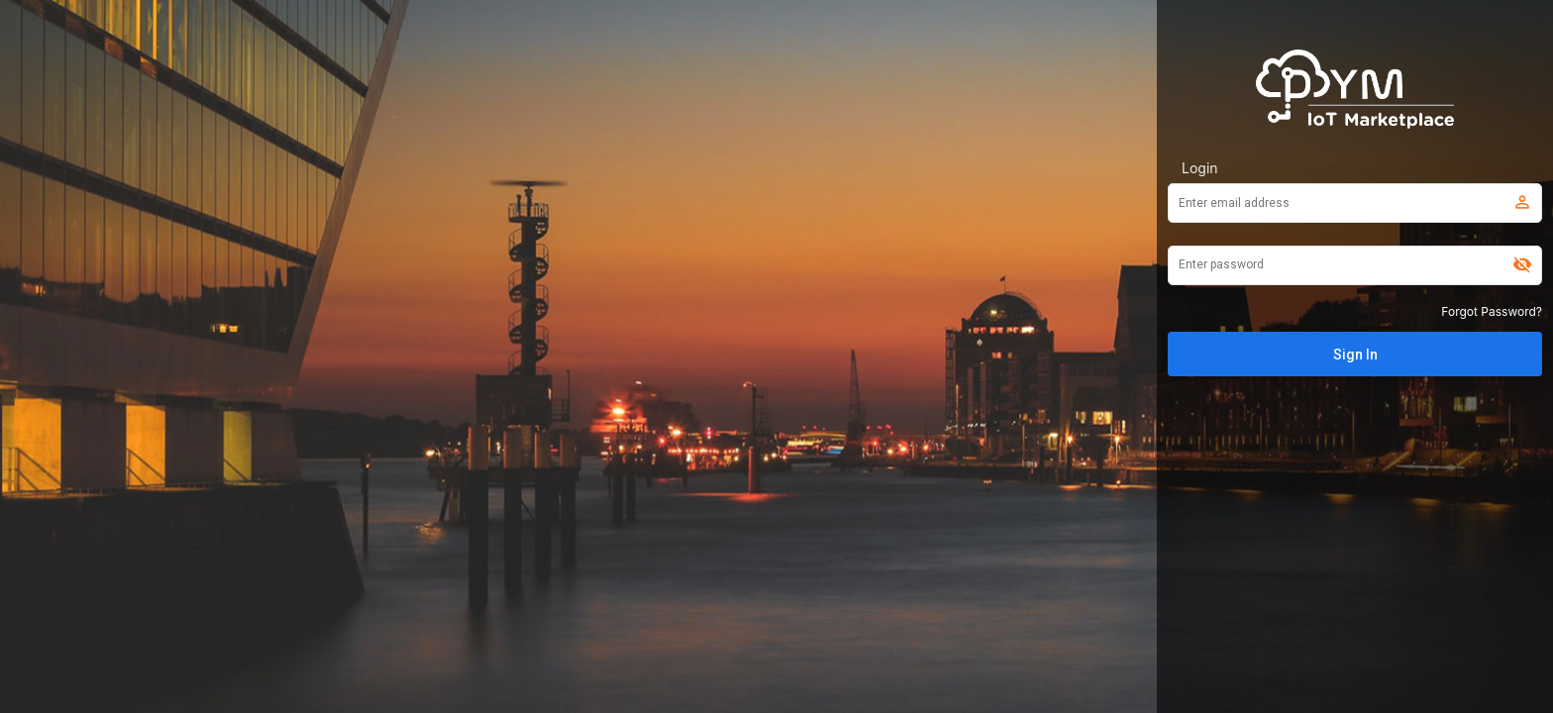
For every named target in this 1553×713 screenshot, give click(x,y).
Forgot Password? (1491, 311)
